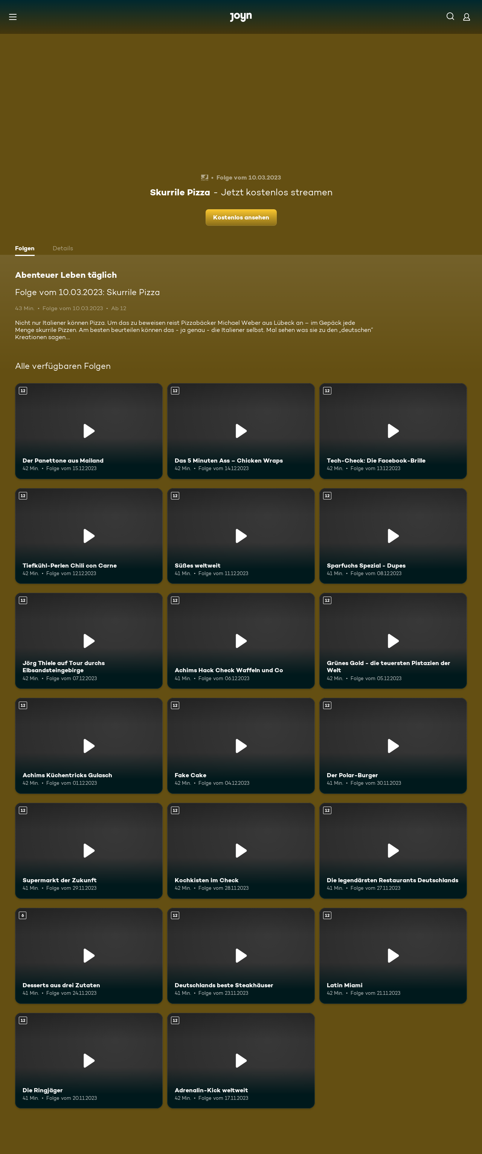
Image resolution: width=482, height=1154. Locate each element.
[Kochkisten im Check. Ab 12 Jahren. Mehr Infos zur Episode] (241, 851)
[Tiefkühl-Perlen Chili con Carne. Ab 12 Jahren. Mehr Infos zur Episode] (89, 536)
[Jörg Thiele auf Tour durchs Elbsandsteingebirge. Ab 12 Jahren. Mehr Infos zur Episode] (89, 641)
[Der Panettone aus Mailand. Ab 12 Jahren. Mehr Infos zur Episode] (89, 431)
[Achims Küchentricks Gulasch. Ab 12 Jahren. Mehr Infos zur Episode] (89, 746)
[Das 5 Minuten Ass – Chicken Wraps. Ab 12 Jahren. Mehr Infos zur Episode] (241, 431)
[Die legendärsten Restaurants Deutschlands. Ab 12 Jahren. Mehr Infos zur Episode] (393, 851)
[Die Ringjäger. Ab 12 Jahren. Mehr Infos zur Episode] (89, 1061)
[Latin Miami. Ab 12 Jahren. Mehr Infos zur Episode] (393, 956)
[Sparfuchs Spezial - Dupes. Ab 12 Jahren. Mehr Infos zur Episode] (393, 536)
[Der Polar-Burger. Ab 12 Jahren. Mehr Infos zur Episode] (393, 746)
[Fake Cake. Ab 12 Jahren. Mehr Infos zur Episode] (241, 746)
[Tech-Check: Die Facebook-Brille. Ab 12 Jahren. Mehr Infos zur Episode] (393, 431)
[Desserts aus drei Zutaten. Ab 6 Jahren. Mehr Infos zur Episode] (89, 956)
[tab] (27, 249)
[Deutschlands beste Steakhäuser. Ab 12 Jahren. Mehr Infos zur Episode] (241, 956)
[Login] (466, 16)
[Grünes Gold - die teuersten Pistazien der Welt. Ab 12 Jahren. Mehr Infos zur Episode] (393, 641)
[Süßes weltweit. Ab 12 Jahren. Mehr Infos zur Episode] (241, 536)
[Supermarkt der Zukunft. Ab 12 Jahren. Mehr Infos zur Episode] (89, 851)
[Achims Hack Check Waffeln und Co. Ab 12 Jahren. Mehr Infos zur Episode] (241, 641)
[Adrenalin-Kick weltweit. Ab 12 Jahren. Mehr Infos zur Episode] (241, 1061)
